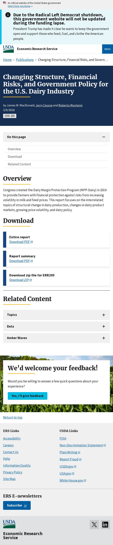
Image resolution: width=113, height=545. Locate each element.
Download (15, 156)
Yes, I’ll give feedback (27, 396)
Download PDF (19, 242)
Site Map (9, 479)
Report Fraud (69, 459)
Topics (12, 315)
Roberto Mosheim (70, 105)
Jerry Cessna (44, 105)
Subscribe (14, 505)
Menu (107, 49)
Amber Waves (17, 338)
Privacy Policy (12, 472)
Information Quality (17, 465)
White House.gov (71, 480)
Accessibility (12, 438)
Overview (14, 149)
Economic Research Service (37, 49)
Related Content (19, 164)
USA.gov (65, 473)
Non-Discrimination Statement (81, 445)
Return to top (12, 417)
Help (6, 459)
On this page (16, 137)
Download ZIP (19, 280)
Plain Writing (68, 452)
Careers (8, 445)
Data (10, 326)
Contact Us (10, 452)
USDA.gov (66, 466)
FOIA (63, 438)
